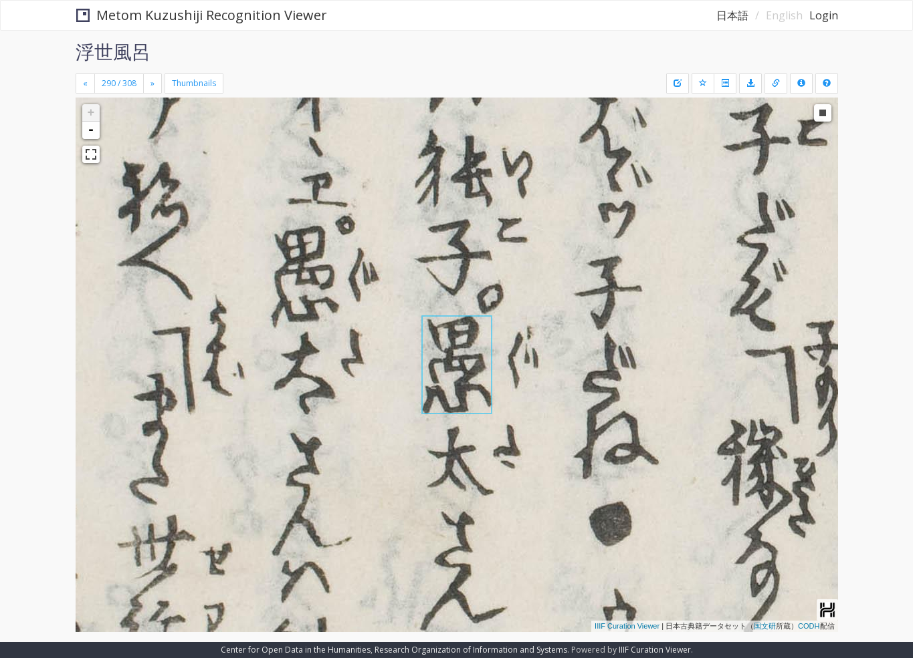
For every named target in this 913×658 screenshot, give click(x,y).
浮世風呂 (113, 51)
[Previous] (85, 83)
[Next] (152, 83)
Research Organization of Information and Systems (471, 649)
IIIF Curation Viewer (627, 626)
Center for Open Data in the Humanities (296, 649)
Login (823, 15)
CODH (808, 626)
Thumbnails (194, 83)
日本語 (732, 15)
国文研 (765, 626)
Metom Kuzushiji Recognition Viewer (201, 15)
